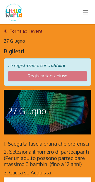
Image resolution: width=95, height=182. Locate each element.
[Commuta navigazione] (85, 12)
